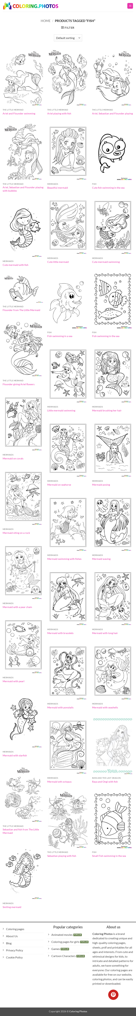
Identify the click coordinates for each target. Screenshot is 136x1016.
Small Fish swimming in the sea (109, 855)
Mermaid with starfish (15, 755)
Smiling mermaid (12, 907)
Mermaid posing (101, 484)
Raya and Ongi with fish (105, 781)
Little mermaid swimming (61, 410)
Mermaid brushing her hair (107, 410)
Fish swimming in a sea (59, 336)
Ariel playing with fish (59, 113)
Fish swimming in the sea (105, 336)
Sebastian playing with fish (61, 855)
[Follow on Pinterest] (113, 995)
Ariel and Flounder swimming (19, 113)
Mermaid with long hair (105, 633)
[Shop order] (68, 37)
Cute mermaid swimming (106, 261)
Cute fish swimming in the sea (108, 187)
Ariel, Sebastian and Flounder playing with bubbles (23, 189)
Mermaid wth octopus (59, 781)
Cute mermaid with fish (15, 264)
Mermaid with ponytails (60, 707)
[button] (130, 6)
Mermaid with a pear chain (17, 607)
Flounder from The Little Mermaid (21, 310)
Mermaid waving (101, 558)
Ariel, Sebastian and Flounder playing (112, 113)
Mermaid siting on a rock (16, 532)
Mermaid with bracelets (60, 633)
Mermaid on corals (13, 458)
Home (45, 21)
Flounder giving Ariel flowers (19, 384)
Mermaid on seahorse (59, 484)
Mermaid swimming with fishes (64, 558)
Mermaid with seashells (105, 707)
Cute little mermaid (58, 261)
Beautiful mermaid (57, 187)
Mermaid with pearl (13, 681)
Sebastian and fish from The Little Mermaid (21, 831)
